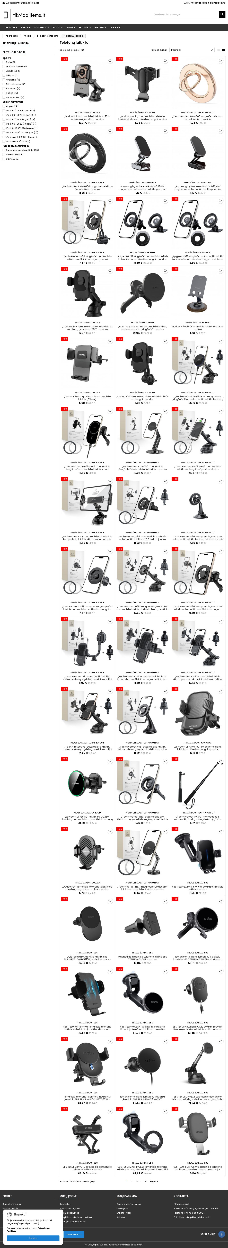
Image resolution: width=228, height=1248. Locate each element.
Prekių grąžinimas (69, 1212)
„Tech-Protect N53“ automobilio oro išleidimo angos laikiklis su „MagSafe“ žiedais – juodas (142, 819)
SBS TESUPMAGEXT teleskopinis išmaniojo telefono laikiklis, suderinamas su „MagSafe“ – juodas (197, 1099)
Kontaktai (65, 1204)
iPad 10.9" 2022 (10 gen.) (21, 123)
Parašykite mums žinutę (72, 1221)
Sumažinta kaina (12, 1204)
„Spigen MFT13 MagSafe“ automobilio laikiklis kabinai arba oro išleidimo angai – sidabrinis (198, 258)
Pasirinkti (192, 50)
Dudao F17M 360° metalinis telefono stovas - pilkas (197, 328)
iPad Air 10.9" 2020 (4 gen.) (22, 128)
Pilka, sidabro (16, 84)
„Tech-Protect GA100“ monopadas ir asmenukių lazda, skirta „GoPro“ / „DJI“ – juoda (197, 819)
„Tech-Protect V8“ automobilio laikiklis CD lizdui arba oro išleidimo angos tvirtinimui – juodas (142, 679)
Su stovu (12, 158)
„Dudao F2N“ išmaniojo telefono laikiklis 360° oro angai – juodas (142, 398)
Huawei (84, 27)
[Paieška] (188, 14)
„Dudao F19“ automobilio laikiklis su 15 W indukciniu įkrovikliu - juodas (87, 118)
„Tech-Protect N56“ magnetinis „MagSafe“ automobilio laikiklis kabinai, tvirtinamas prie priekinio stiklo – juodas (197, 539)
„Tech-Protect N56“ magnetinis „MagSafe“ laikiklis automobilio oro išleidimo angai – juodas (198, 609)
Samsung (40, 27)
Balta (11, 62)
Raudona (13, 88)
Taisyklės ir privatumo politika (76, 1217)
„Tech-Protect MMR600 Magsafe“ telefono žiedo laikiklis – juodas (87, 188)
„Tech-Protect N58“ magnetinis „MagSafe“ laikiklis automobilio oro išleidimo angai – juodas (87, 609)
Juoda (13, 71)
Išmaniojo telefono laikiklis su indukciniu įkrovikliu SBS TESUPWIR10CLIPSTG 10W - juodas (87, 1099)
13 (145, 1181)
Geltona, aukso (16, 66)
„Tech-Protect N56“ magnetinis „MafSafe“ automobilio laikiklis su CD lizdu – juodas (142, 538)
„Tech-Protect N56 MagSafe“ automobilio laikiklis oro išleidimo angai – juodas (87, 258)
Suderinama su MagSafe (22, 150)
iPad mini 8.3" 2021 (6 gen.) (22, 137)
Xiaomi (99, 27)
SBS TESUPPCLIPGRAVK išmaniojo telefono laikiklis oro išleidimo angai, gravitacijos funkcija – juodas (197, 1169)
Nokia (56, 27)
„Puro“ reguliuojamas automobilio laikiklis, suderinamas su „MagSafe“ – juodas (142, 328)
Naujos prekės (10, 1208)
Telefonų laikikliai (16, 43)
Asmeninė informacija (129, 1204)
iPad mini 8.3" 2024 (18, 141)
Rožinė (12, 93)
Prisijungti (196, 2)
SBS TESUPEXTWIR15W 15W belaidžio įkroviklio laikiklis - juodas (197, 888)
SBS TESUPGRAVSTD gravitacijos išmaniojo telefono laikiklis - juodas (87, 1168)
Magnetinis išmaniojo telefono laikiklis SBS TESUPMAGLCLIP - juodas (142, 958)
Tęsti (154, 1181)
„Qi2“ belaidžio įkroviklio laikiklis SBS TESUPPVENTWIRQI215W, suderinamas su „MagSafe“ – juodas (87, 959)
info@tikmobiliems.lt (27, 2)
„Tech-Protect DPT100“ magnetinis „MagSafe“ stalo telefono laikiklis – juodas (142, 468)
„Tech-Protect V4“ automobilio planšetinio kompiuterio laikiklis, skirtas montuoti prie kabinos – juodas (87, 539)
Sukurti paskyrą (216, 2)
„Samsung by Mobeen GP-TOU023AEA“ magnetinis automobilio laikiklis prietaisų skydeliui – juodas (198, 189)
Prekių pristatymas (70, 1208)
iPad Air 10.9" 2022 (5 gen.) (22, 132)
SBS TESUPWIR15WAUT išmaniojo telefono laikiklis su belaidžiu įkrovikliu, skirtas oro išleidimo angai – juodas (87, 1029)
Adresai (121, 1217)
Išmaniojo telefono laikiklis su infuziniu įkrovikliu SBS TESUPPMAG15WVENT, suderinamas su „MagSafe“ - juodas (142, 1099)
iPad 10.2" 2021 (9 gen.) (20, 119)
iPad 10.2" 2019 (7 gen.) (20, 110)
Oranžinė (13, 79)
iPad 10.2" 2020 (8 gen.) (21, 115)
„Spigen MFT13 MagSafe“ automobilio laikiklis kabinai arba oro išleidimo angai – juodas (142, 258)
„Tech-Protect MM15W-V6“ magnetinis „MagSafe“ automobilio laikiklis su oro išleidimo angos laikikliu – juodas (87, 469)
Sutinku (33, 1238)
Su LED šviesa (15, 154)
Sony (69, 27)
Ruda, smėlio (15, 97)
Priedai (10, 27)
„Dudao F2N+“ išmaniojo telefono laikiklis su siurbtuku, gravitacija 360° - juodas (87, 328)
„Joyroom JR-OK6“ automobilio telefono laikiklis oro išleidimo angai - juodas (198, 748)
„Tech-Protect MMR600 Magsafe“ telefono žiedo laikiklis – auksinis (197, 118)
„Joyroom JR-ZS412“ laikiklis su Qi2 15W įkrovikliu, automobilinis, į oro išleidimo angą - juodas (87, 819)
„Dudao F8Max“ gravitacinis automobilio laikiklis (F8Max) (87, 398)
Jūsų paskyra (127, 1196)
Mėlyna (12, 75)
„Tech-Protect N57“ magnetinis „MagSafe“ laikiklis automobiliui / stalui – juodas (142, 888)
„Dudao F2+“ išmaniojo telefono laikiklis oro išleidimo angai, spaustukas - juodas (87, 888)
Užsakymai (122, 1208)
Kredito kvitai (124, 1212)
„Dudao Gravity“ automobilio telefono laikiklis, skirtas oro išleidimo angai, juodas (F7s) (142, 119)
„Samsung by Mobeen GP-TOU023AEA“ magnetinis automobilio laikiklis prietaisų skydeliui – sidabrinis (142, 189)
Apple (24, 27)
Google (115, 27)
